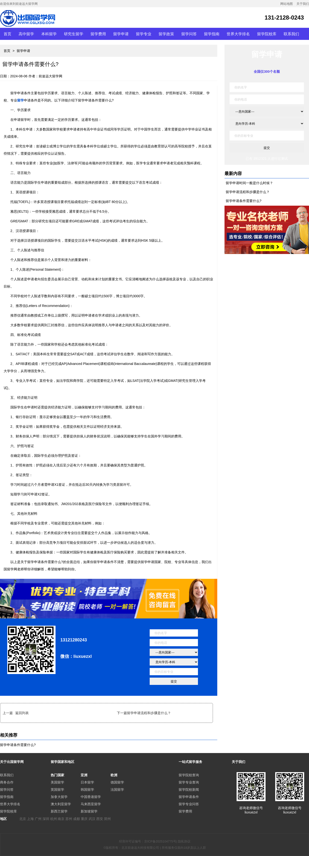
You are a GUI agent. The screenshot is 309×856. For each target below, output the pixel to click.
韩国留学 (87, 789)
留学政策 (166, 34)
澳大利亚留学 (61, 804)
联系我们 (291, 34)
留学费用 (98, 34)
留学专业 (143, 34)
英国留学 (57, 789)
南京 (61, 818)
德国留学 (117, 782)
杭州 (53, 818)
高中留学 (26, 34)
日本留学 (87, 782)
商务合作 (7, 782)
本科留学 (49, 34)
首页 (7, 34)
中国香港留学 (91, 796)
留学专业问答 (189, 804)
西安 (99, 818)
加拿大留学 (59, 796)
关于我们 (302, 3)
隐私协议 (184, 841)
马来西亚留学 (91, 804)
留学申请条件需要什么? (18, 745)
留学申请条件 (189, 796)
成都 (76, 818)
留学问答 (189, 34)
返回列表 (22, 713)
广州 (38, 818)
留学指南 (211, 34)
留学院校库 (266, 34)
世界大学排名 (238, 34)
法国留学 (117, 789)
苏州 (68, 818)
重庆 (84, 818)
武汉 (92, 818)
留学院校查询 (189, 775)
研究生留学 (73, 34)
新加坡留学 (89, 811)
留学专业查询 (189, 782)
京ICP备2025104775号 (160, 841)
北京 (22, 818)
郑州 (107, 818)
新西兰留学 (59, 811)
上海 (30, 818)
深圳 (45, 818)
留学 (20, 100)
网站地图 (286, 3)
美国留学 (57, 782)
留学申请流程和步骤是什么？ (149, 713)
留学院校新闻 (189, 789)
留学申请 (121, 34)
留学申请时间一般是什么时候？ (249, 183)
